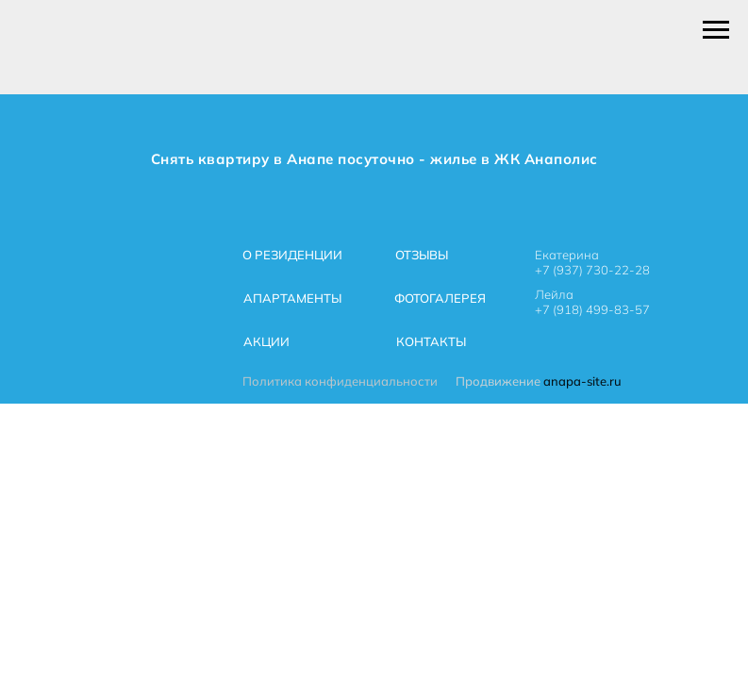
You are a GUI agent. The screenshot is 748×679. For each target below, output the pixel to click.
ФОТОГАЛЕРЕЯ (440, 298)
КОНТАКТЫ (431, 341)
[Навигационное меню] (716, 30)
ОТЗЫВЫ (421, 254)
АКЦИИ (266, 341)
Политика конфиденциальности (340, 381)
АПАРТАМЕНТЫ (292, 298)
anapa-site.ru (582, 381)
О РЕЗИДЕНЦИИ (292, 254)
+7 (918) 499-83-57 (592, 309)
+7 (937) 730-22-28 (592, 269)
